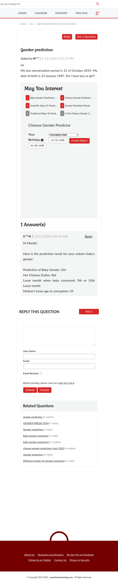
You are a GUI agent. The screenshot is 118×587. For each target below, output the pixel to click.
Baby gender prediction (36, 439)
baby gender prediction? (36, 445)
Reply (67, 36)
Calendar (41, 13)
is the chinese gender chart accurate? (78, 113)
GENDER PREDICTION (36, 426)
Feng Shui (81, 13)
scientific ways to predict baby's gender (44, 105)
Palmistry (61, 13)
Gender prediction (33, 433)
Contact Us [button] (60, 563)
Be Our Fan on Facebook (80, 558)
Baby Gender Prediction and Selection (56, 24)
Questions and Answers (51, 558)
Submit (30, 393)
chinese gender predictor (78, 97)
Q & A (31, 24)
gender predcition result (77, 105)
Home (23, 24)
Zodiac (22, 13)
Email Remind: (31, 377)
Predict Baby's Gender (79, 141)
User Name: (29, 354)
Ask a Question (86, 36)
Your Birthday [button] (36, 137)
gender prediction (33, 420)
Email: (26, 364)
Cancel (44, 393)
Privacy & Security (80, 563)
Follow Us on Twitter (40, 563)
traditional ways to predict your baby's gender (44, 113)
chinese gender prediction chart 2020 (43, 452)
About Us (29, 558)
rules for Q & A (66, 386)
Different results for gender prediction (44, 464)
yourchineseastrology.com (61, 581)
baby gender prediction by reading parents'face (44, 97)
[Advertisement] (59, 185)
